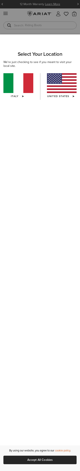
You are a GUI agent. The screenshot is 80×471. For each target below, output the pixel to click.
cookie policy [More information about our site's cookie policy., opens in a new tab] (62, 450)
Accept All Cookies (40, 460)
